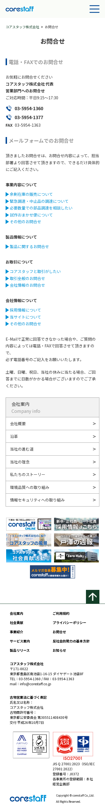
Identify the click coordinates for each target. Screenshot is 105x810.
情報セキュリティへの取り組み (37, 500)
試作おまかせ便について (31, 215)
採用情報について (25, 310)
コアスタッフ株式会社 (22, 26)
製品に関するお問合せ (29, 246)
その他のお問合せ (25, 221)
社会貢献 (16, 622)
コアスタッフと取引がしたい (35, 271)
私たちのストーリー (27, 474)
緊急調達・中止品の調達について (39, 201)
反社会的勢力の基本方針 (71, 641)
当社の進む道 (22, 449)
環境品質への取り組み (29, 487)
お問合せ (59, 631)
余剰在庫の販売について (31, 194)
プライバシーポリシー (69, 622)
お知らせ (59, 650)
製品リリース (20, 650)
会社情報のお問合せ (27, 285)
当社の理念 (20, 462)
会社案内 (16, 613)
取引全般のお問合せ (27, 278)
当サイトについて (25, 317)
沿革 (14, 436)
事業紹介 (16, 631)
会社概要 (18, 423)
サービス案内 (20, 641)
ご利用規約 (61, 613)
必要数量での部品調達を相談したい (41, 208)
